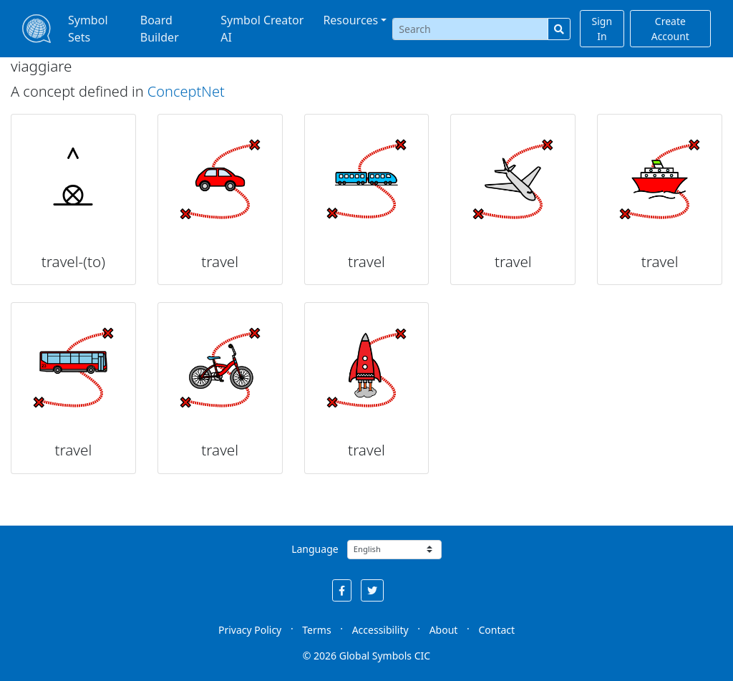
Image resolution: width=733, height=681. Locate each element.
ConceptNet (186, 91)
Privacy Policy (249, 630)
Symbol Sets (88, 28)
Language (314, 549)
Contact (496, 630)
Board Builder (159, 28)
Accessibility (380, 630)
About (443, 630)
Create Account (670, 28)
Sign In (602, 28)
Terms (316, 630)
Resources (350, 20)
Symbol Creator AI (262, 28)
